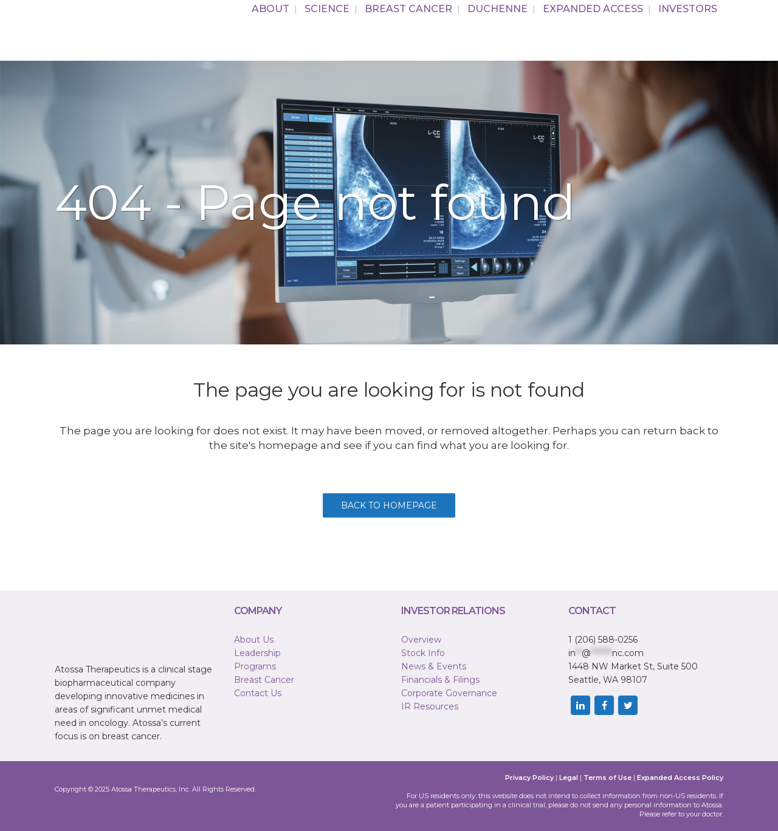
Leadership (257, 653)
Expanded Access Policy (680, 777)
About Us (254, 639)
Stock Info (423, 653)
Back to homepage (389, 505)
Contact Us (257, 693)
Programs (255, 666)
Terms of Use (608, 777)
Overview (421, 639)
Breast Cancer (264, 679)
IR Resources (429, 706)
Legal (568, 777)
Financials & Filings (440, 679)
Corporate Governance (449, 693)
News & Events (433, 666)
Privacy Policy (529, 777)
